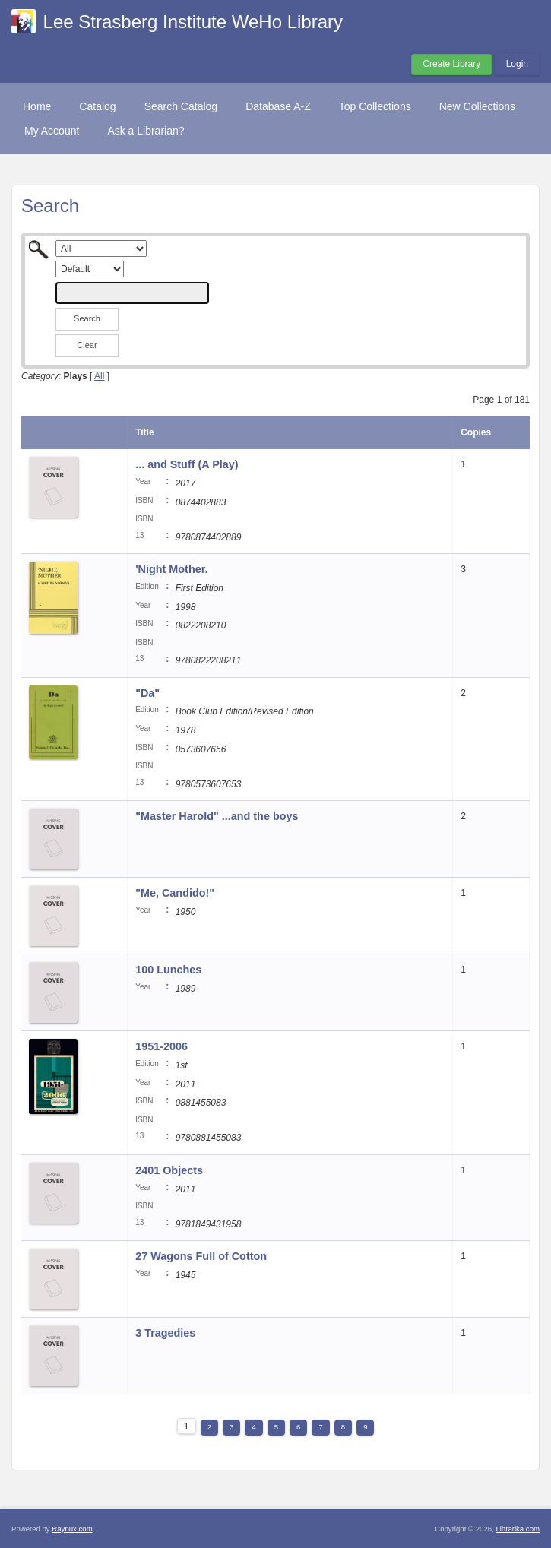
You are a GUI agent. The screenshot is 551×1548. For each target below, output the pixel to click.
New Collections (477, 106)
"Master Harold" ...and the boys (216, 816)
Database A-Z (278, 106)
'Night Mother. (171, 569)
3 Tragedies (165, 1333)
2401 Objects (169, 1170)
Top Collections (375, 106)
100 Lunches (168, 970)
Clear (87, 345)
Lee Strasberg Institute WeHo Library (193, 21)
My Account (51, 131)
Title (144, 432)
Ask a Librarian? (145, 131)
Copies (476, 432)
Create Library (451, 64)
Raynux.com (72, 1528)
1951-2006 (161, 1046)
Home (37, 106)
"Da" (147, 693)
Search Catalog (181, 106)
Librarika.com (518, 1528)
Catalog (97, 106)
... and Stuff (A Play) (186, 464)
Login (517, 64)
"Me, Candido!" (174, 893)
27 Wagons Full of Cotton (201, 1256)
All (99, 376)
